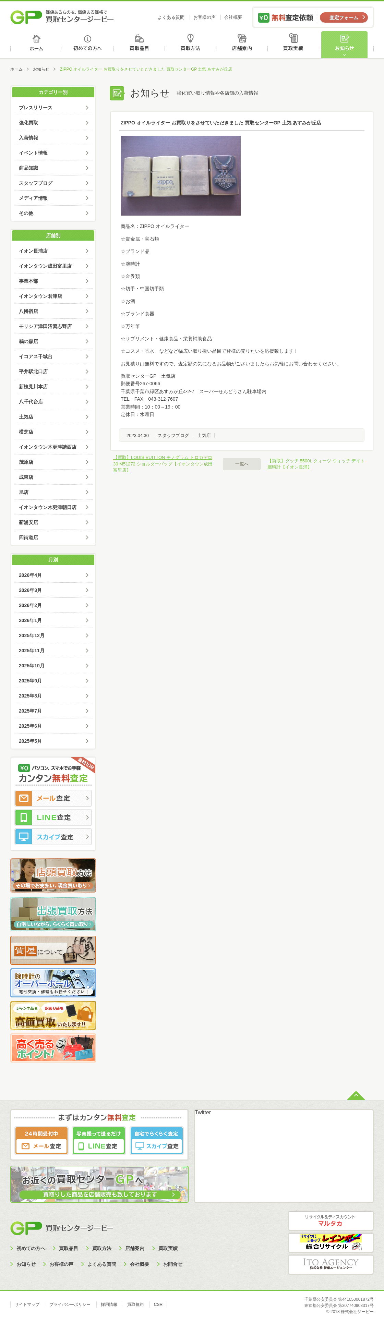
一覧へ (242, 463)
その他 (26, 213)
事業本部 (28, 281)
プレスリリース (35, 107)
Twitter (203, 1112)
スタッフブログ (173, 435)
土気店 (204, 435)
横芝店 (26, 432)
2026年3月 (30, 590)
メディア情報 (33, 198)
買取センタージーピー (61, 1228)
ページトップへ (356, 1095)
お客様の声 (204, 17)
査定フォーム (343, 17)
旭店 (23, 492)
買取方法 (191, 44)
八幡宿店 (28, 311)
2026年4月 (30, 575)
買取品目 (140, 44)
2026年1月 (30, 620)
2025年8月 (30, 696)
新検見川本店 (33, 386)
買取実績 (295, 44)
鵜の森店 (28, 341)
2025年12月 (32, 635)
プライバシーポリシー (70, 1304)
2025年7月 (30, 711)
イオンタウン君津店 (40, 296)
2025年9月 (30, 680)
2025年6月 (30, 726)
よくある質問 (171, 17)
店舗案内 (243, 44)
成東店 (26, 477)
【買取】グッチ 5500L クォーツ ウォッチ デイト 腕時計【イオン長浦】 (316, 464)
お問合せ (172, 1264)
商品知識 (28, 168)
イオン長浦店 (33, 251)
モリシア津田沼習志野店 (45, 326)
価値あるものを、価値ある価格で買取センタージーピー (62, 17)
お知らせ (347, 44)
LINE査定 (53, 817)
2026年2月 (30, 605)
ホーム (36, 44)
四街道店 (28, 537)
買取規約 (135, 1304)
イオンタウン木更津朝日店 (47, 507)
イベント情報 (33, 153)
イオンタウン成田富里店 (45, 266)
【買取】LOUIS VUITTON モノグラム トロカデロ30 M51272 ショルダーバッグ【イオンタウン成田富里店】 (163, 463)
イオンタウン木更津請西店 (47, 447)
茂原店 (26, 462)
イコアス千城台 (35, 356)
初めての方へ (88, 44)
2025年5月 (30, 741)
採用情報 (109, 1304)
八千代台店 (31, 401)
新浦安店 (28, 522)
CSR (158, 1304)
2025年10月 (32, 665)
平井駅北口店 (33, 371)
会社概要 (233, 17)
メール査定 (53, 798)
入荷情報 (28, 138)
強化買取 (28, 122)
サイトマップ (27, 1304)
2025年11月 (32, 650)
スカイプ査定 (53, 836)
